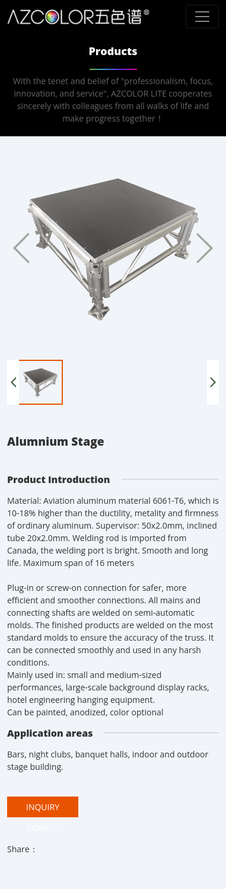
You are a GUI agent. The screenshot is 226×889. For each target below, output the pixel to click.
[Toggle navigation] (202, 16)
